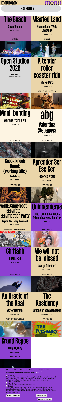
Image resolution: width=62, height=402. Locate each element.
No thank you (41, 395)
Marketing (11, 383)
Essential (11, 375)
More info (39, 372)
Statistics (11, 386)
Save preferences (13, 395)
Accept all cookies (44, 399)
